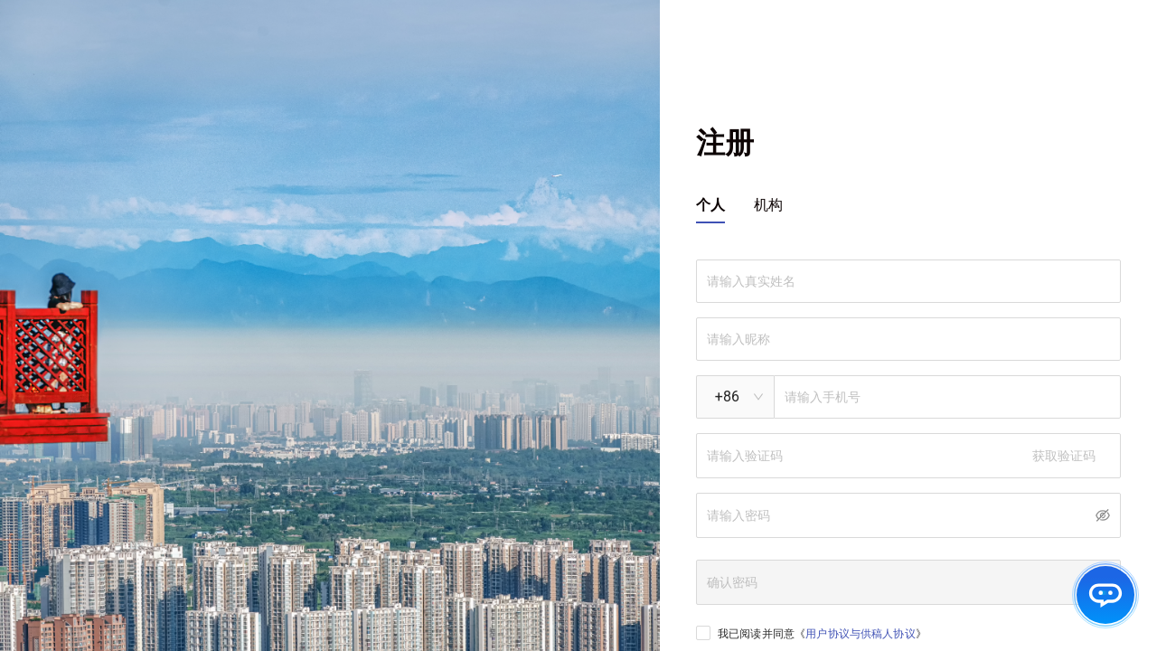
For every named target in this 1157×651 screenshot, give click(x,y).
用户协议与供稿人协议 (860, 633)
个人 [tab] (710, 204)
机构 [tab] (768, 204)
